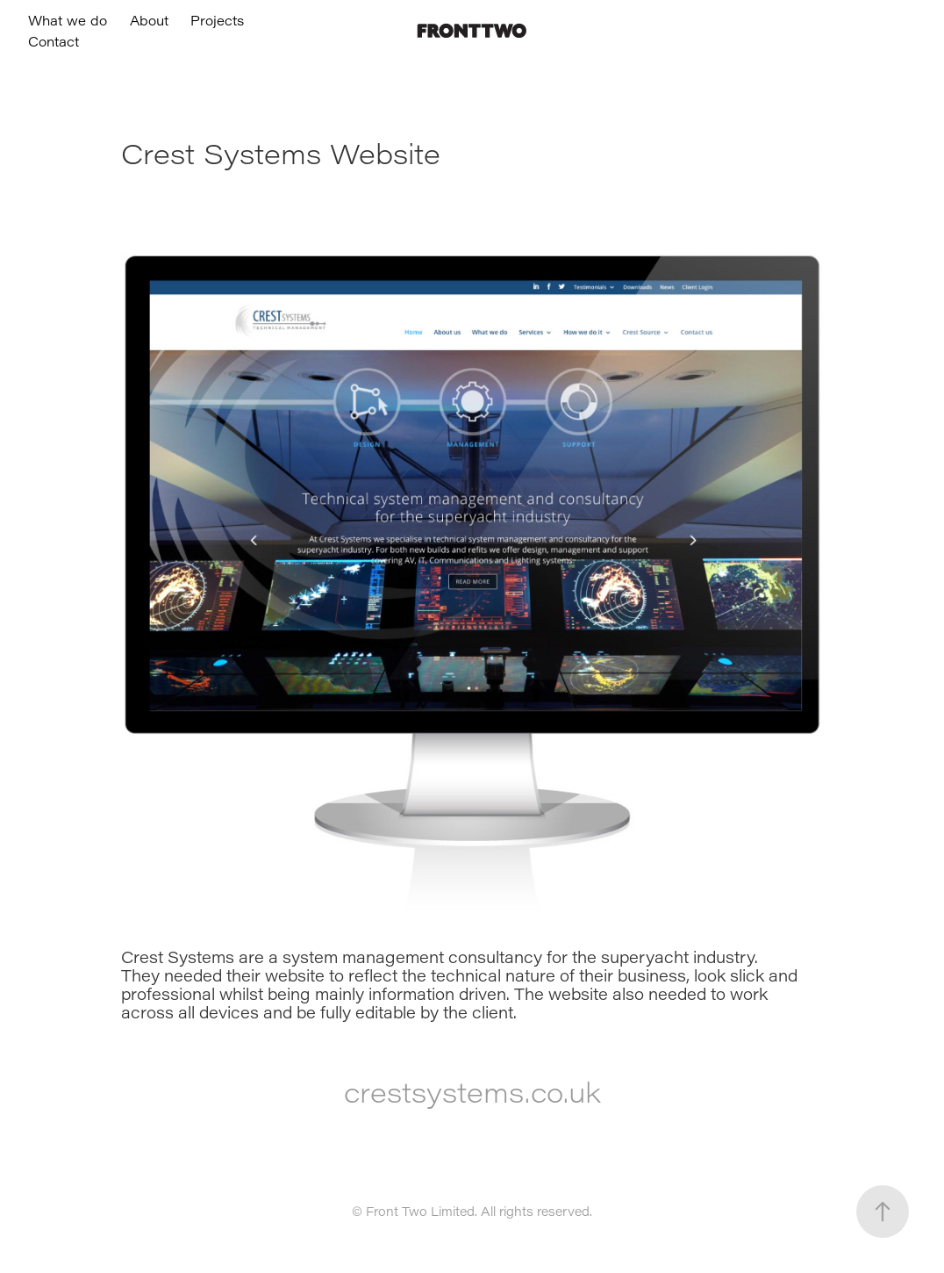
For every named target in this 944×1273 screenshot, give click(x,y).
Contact (53, 41)
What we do (67, 20)
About (149, 20)
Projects (217, 20)
